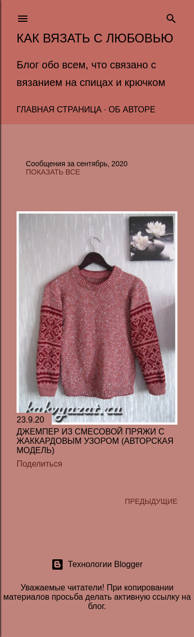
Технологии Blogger (97, 564)
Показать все (53, 172)
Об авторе (132, 109)
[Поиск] (171, 16)
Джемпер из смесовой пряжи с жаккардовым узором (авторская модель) (95, 441)
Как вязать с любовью (95, 38)
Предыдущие (151, 501)
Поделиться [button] (39, 463)
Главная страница (59, 109)
